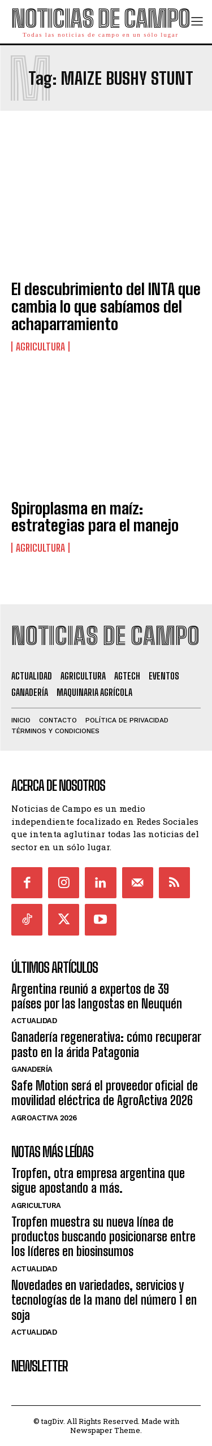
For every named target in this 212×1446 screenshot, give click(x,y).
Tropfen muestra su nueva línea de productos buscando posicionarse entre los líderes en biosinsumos (103, 1236)
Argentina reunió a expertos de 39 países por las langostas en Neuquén (96, 996)
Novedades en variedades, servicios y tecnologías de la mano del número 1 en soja (104, 1300)
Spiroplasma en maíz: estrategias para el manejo (95, 517)
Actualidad (34, 1020)
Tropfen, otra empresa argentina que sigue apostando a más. (98, 1181)
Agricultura (40, 346)
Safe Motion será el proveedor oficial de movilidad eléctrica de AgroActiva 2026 (104, 1093)
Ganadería (32, 1069)
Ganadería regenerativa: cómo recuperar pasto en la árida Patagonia (106, 1044)
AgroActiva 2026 (44, 1118)
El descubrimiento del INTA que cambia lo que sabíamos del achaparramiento (106, 306)
